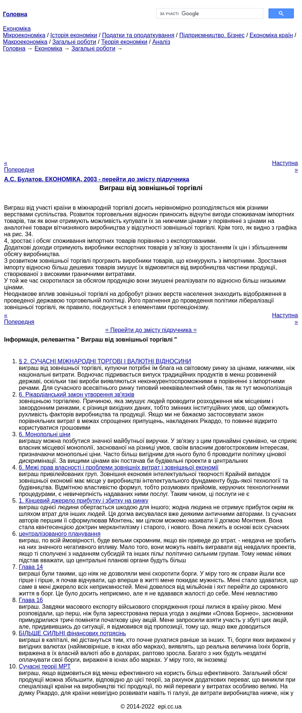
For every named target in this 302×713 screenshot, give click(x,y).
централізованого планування (60, 534)
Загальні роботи (74, 42)
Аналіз (161, 42)
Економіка (17, 28)
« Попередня (19, 166)
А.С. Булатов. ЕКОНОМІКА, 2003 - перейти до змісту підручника (96, 179)
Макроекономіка (25, 42)
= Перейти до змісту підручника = (151, 330)
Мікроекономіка (24, 35)
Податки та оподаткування (138, 35)
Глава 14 (31, 567)
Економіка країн (271, 35)
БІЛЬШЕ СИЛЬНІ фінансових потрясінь (72, 633)
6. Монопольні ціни (44, 434)
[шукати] (209, 13)
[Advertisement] (151, 103)
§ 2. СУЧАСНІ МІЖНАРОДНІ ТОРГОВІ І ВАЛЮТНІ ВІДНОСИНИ (105, 361)
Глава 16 (31, 600)
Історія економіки (73, 35)
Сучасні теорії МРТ (45, 666)
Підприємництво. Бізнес (212, 35)
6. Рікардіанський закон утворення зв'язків (76, 394)
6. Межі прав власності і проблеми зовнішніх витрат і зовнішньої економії (118, 467)
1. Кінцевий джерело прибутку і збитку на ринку (83, 500)
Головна (14, 48)
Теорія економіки (124, 42)
